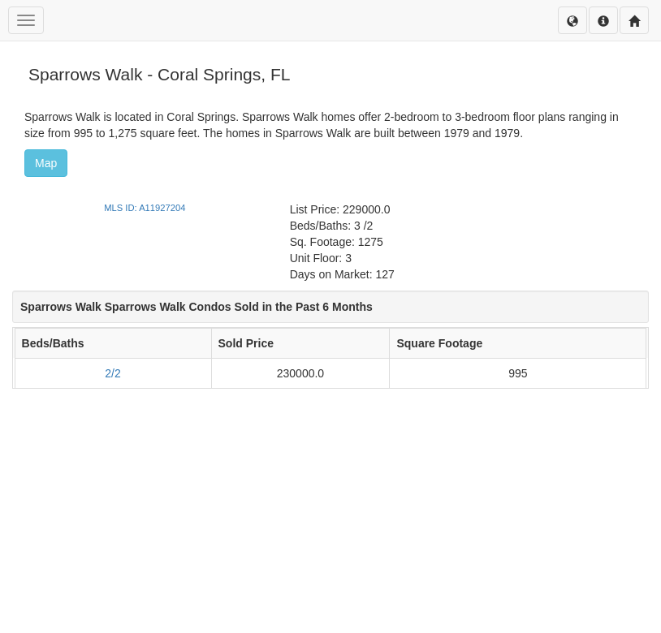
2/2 (112, 373)
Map (46, 163)
